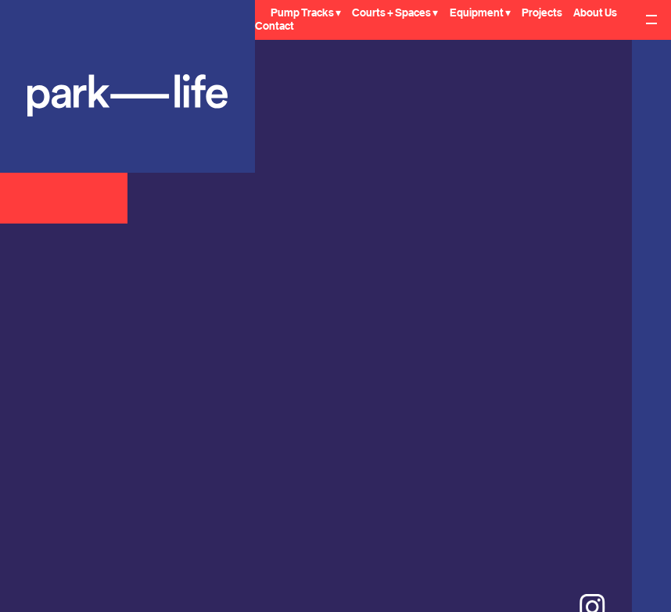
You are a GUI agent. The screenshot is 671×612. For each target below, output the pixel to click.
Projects (542, 13)
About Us (595, 13)
